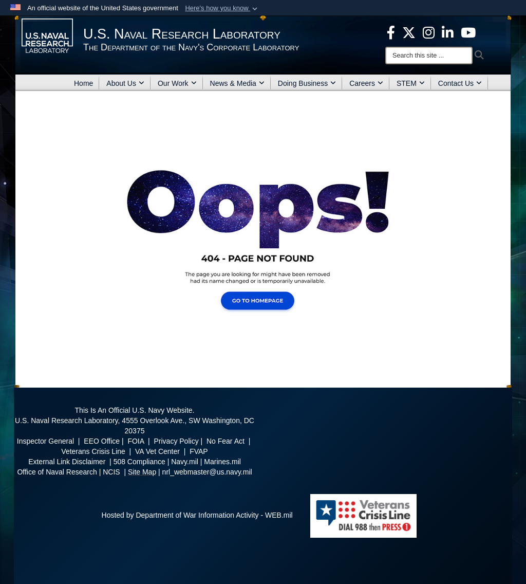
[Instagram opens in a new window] (429, 32)
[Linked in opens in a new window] (448, 32)
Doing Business (307, 83)
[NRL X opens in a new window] (409, 32)
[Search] (429, 55)
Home (83, 83)
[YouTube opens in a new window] (468, 32)
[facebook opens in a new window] (391, 32)
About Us (125, 83)
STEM (411, 83)
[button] (222, 8)
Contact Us (460, 83)
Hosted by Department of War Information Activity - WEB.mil (197, 515)
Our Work (177, 83)
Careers (366, 83)
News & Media (237, 83)
